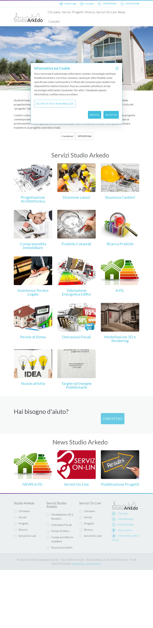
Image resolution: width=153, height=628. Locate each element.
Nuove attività (33, 383)
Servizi (66, 12)
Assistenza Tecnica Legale (32, 292)
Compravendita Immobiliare (33, 245)
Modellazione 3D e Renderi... (59, 516)
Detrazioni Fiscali (76, 337)
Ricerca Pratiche (120, 243)
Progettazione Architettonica (33, 199)
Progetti (78, 12)
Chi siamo (54, 12)
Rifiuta (94, 114)
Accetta (111, 114)
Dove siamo (125, 530)
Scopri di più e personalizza (55, 103)
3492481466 (84, 136)
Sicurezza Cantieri (120, 197)
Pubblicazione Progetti (120, 484)
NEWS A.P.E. (33, 484)
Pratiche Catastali (76, 243)
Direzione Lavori (76, 197)
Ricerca (90, 12)
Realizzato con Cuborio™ (87, 563)
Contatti (54, 21)
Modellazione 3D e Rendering (120, 339)
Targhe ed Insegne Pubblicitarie (76, 385)
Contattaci (67, 136)
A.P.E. (120, 290)
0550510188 (125, 524)
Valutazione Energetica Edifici (76, 292)
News (121, 12)
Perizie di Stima (33, 337)
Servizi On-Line (106, 12)
